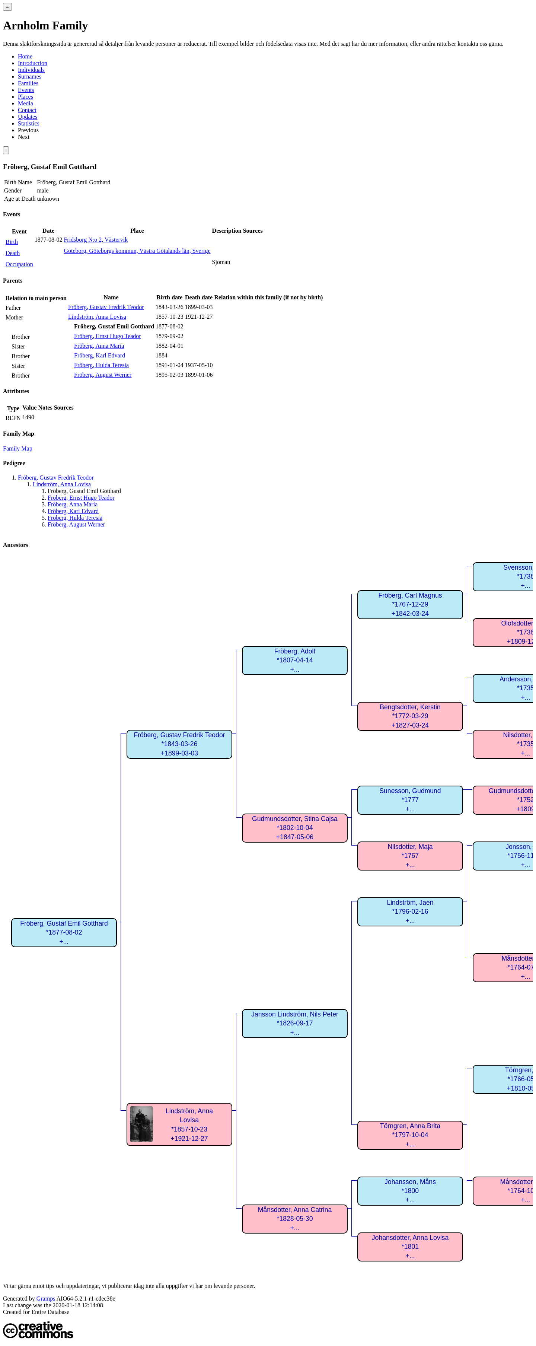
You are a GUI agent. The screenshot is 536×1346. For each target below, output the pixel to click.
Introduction (32, 63)
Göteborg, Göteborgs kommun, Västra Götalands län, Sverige (137, 251)
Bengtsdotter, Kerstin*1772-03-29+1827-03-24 (410, 716)
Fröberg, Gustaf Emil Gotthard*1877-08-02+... (64, 932)
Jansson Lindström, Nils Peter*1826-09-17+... (294, 1023)
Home (25, 56)
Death (13, 253)
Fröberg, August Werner (102, 375)
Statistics (28, 123)
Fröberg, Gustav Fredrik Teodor (106, 307)
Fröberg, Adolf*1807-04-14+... (295, 660)
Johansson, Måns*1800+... (410, 1191)
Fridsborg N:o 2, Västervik (96, 239)
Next (23, 137)
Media (25, 103)
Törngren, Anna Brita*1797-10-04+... (410, 1135)
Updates (27, 117)
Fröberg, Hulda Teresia (101, 365)
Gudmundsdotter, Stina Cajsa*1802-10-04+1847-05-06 (295, 828)
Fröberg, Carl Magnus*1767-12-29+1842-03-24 (410, 604)
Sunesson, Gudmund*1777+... (410, 800)
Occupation (19, 264)
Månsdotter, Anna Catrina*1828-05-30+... (295, 1219)
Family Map (17, 448)
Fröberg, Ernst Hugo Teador (107, 336)
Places (25, 96)
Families (28, 83)
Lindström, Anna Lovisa (97, 317)
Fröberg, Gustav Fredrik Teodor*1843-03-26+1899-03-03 (179, 744)
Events (26, 90)
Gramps (45, 1298)
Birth (12, 242)
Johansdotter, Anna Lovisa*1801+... (410, 1247)
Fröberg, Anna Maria (99, 346)
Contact (27, 110)
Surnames (29, 76)
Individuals (31, 70)
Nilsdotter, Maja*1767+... (410, 856)
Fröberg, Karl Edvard (99, 355)
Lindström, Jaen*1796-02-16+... (410, 912)
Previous (28, 130)
